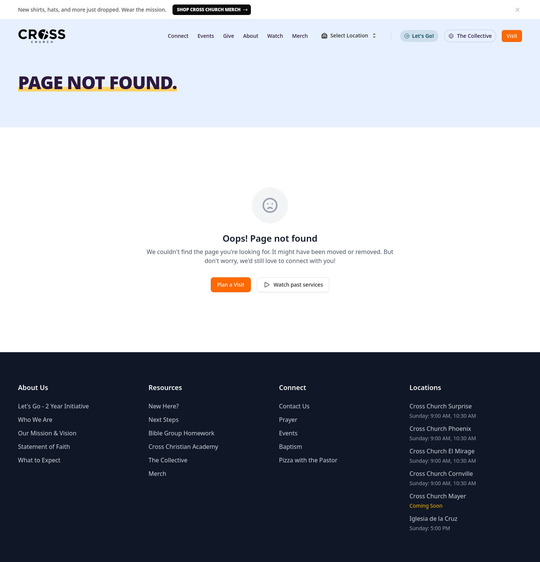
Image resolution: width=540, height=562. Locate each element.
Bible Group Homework (181, 433)
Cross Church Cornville (441, 473)
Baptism (290, 446)
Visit (512, 35)
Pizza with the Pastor (308, 460)
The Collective (168, 460)
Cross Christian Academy (183, 446)
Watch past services (293, 284)
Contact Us (294, 406)
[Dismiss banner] (517, 9)
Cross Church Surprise (441, 406)
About (250, 35)
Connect (178, 35)
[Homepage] (42, 35)
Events (206, 35)
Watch (275, 35)
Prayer (288, 420)
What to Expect (39, 460)
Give (228, 35)
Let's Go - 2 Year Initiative (53, 406)
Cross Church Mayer (438, 496)
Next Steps (163, 420)
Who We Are (35, 420)
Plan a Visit (230, 284)
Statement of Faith (44, 446)
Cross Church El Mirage (442, 451)
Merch (300, 35)
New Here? (163, 406)
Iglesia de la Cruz (434, 518)
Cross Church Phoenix (440, 428)
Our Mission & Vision (47, 433)
